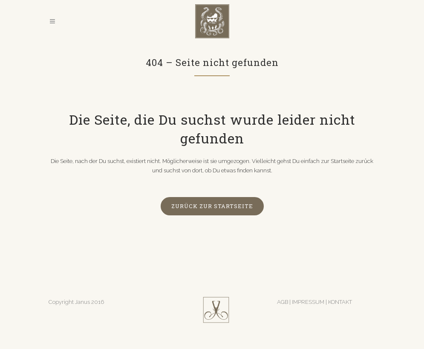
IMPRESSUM (309, 302)
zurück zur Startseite (212, 206)
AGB (282, 302)
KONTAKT (340, 302)
